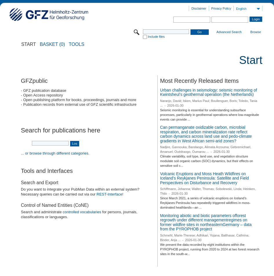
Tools (76, 44)
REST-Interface (109, 194)
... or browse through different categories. (55, 153)
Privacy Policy (221, 8)
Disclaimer (198, 8)
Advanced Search (229, 32)
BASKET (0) (52, 44)
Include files (156, 36)
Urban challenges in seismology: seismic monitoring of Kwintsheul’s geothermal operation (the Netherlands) (208, 92)
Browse (255, 32)
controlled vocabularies (82, 212)
